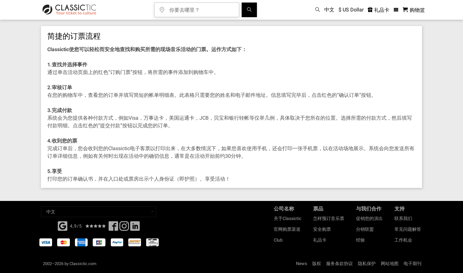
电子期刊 (412, 263)
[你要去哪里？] (201, 8)
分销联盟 (365, 229)
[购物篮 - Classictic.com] (414, 10)
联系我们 (403, 218)
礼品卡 (319, 240)
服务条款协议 (339, 263)
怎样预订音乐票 (328, 218)
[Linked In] (135, 227)
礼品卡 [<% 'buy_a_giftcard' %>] (378, 10)
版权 (316, 263)
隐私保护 (367, 263)
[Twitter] (124, 227)
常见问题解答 (407, 229)
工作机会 (403, 240)
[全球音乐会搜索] (249, 10)
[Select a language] (98, 211)
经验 (360, 240)
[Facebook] (62, 225)
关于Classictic (287, 218)
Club (278, 240)
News (301, 263)
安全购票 (322, 229)
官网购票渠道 (287, 229)
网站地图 (390, 263)
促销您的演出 (369, 218)
